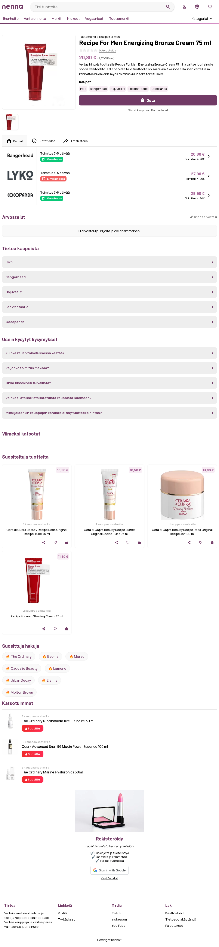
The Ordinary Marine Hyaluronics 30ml (52, 772)
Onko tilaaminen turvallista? (28, 383)
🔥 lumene (57, 668)
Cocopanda (159, 89)
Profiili (62, 913)
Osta (148, 100)
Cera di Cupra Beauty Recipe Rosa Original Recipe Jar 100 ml (182, 532)
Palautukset (174, 925)
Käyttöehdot (109, 878)
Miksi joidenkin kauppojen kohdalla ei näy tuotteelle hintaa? (54, 413)
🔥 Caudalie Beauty (22, 668)
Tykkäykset (66, 919)
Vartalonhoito (35, 18)
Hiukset (73, 18)
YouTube (118, 925)
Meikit (57, 18)
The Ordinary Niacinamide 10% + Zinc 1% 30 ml (58, 721)
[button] (109, 870)
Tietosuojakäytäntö (180, 919)
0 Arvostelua (107, 50)
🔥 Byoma (50, 656)
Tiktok (116, 913)
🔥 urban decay (18, 680)
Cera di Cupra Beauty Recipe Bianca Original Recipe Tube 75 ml (109, 532)
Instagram (119, 919)
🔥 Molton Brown (19, 692)
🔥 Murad (76, 656)
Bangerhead (98, 89)
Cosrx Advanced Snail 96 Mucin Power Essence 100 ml (65, 746)
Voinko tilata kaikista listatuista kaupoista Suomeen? (49, 398)
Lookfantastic (138, 89)
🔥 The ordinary (19, 656)
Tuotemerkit (119, 18)
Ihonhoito (11, 18)
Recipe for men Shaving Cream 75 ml (37, 616)
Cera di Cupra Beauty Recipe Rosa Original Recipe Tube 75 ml (36, 532)
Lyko (83, 89)
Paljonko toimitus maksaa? (27, 368)
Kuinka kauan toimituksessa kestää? (35, 353)
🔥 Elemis (49, 680)
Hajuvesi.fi (118, 89)
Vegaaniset (94, 18)
